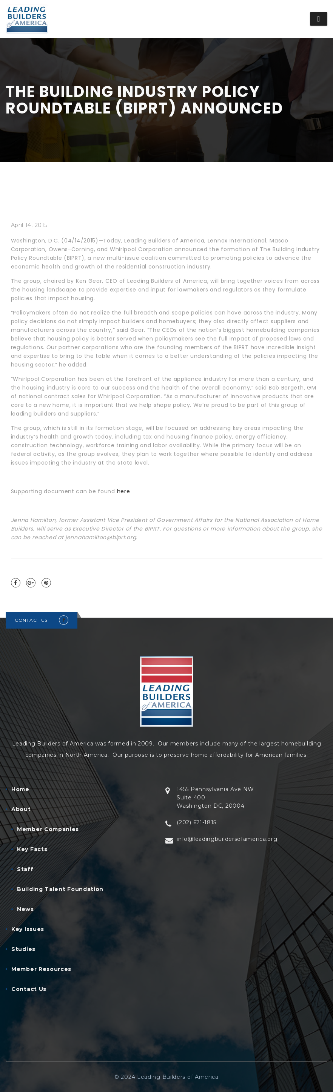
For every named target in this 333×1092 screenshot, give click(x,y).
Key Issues (27, 929)
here (123, 491)
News (25, 909)
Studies (23, 949)
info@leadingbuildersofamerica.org (227, 839)
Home (20, 789)
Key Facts (32, 849)
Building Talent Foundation (60, 889)
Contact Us (28, 989)
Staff (25, 869)
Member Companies (48, 829)
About (21, 809)
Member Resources (41, 969)
